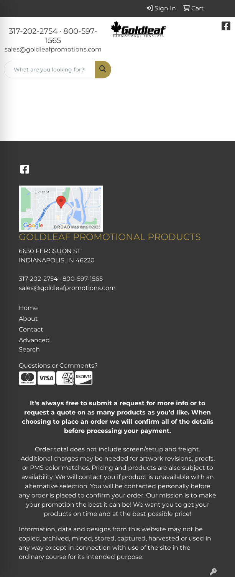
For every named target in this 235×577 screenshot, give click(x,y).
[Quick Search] (49, 69)
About (28, 318)
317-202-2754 (33, 31)
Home (28, 308)
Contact (31, 329)
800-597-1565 (82, 278)
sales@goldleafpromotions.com (53, 49)
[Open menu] (219, 69)
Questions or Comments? (58, 365)
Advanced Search (34, 345)
